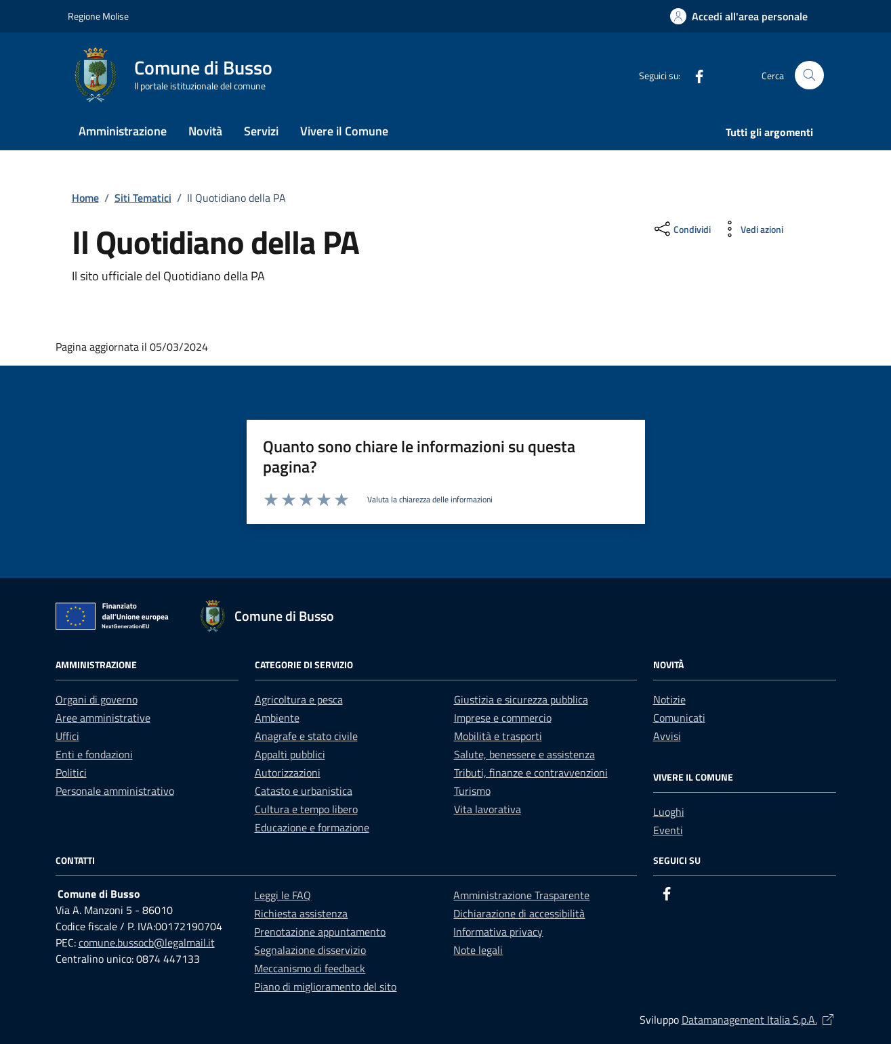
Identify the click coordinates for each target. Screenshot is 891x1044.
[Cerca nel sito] (809, 75)
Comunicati (679, 718)
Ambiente (277, 718)
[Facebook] (693, 75)
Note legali (478, 950)
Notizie (669, 699)
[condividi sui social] (681, 229)
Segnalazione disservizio (310, 950)
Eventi (668, 830)
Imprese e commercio (503, 718)
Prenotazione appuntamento (320, 931)
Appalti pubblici (290, 754)
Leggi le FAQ (282, 895)
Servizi (261, 131)
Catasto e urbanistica (303, 791)
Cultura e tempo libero (306, 809)
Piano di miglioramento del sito (325, 986)
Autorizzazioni (287, 772)
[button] (739, 16)
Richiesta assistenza (301, 913)
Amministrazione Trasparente (521, 895)
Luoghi (668, 812)
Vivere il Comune (344, 131)
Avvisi (667, 736)
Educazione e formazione (312, 827)
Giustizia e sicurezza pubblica (521, 699)
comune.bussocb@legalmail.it (147, 942)
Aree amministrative (103, 718)
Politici (71, 772)
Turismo (472, 791)
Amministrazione (123, 131)
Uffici (67, 736)
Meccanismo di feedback (309, 968)
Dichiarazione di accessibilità (519, 913)
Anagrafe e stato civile (306, 736)
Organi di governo (97, 699)
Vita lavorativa (487, 809)
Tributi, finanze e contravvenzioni (531, 772)
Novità (205, 131)
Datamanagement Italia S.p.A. (759, 1020)
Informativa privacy (498, 931)
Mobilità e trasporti (498, 736)
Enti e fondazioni (94, 754)
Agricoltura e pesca (299, 699)
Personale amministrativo (115, 791)
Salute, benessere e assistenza (524, 754)
